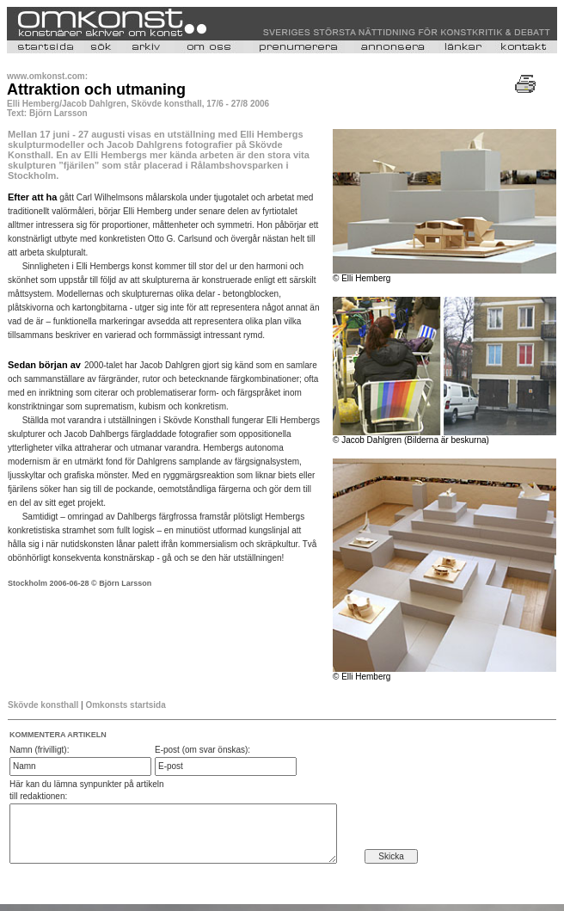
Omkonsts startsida (125, 705)
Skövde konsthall (44, 705)
